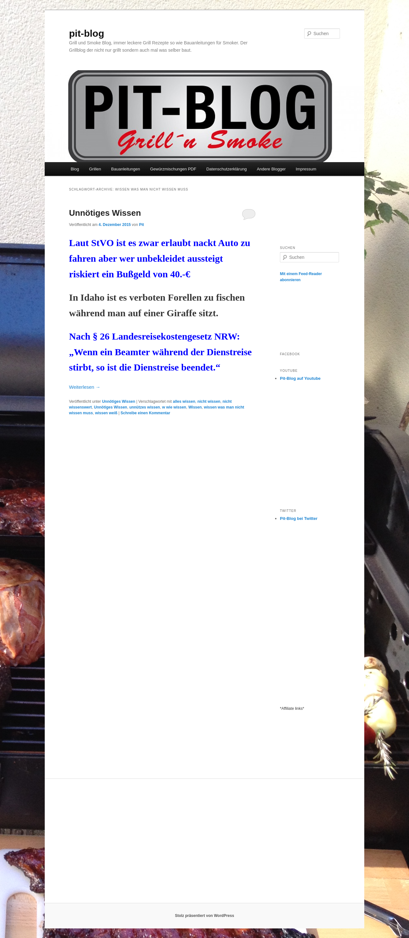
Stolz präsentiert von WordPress (204, 915)
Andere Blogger (271, 169)
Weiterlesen (84, 387)
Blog (75, 169)
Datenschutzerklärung (226, 169)
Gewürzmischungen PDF (173, 169)
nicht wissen (208, 401)
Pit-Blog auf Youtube (300, 378)
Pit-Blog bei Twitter (298, 518)
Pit (141, 224)
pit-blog (86, 33)
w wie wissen (174, 407)
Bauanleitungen (125, 169)
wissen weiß (106, 413)
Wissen (195, 407)
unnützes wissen (144, 407)
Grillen (95, 169)
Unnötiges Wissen (105, 213)
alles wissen (184, 401)
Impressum (306, 169)
